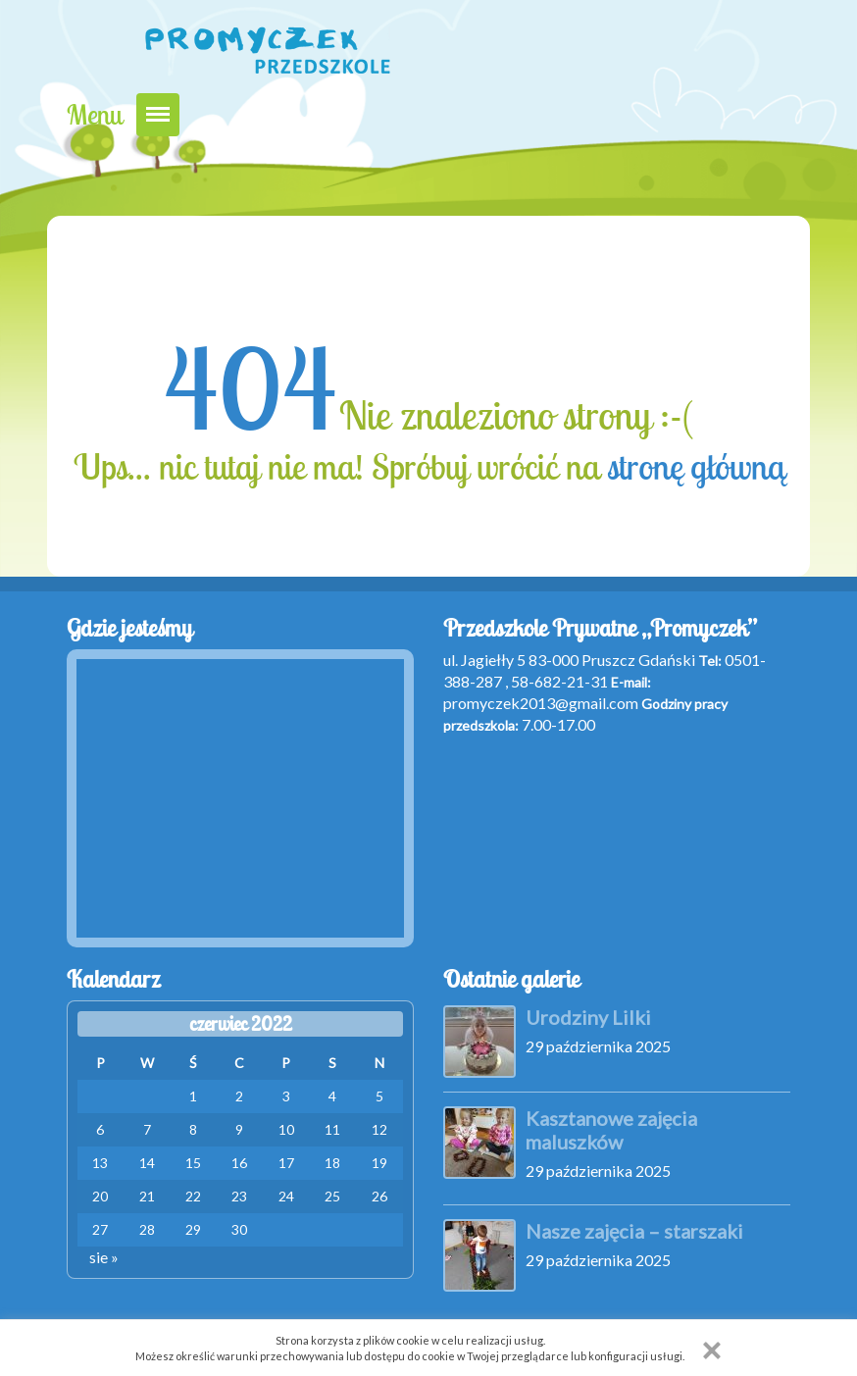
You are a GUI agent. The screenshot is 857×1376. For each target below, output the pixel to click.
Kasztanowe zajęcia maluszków (611, 1129)
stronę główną (695, 466)
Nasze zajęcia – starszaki (634, 1231)
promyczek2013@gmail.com (540, 702)
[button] (712, 1350)
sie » (104, 1257)
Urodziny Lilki (588, 1017)
